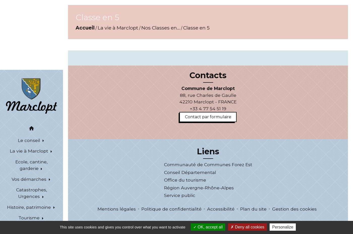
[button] (31, 129)
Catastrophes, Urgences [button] (31, 193)
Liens (208, 151)
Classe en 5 (196, 28)
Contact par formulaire (208, 116)
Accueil (85, 28)
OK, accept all (208, 227)
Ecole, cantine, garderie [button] (31, 165)
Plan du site (253, 209)
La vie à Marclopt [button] (29, 151)
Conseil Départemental (190, 172)
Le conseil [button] (29, 140)
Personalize (282, 227)
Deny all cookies (247, 227)
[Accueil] (31, 95)
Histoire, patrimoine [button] (29, 207)
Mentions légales (117, 209)
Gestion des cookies (294, 209)
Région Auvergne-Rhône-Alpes (199, 187)
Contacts (208, 75)
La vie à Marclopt (118, 28)
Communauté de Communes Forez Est (208, 164)
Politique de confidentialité (171, 209)
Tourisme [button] (29, 217)
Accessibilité (221, 209)
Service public (179, 195)
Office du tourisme (185, 180)
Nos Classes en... (160, 28)
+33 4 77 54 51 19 (208, 108)
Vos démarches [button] (30, 179)
